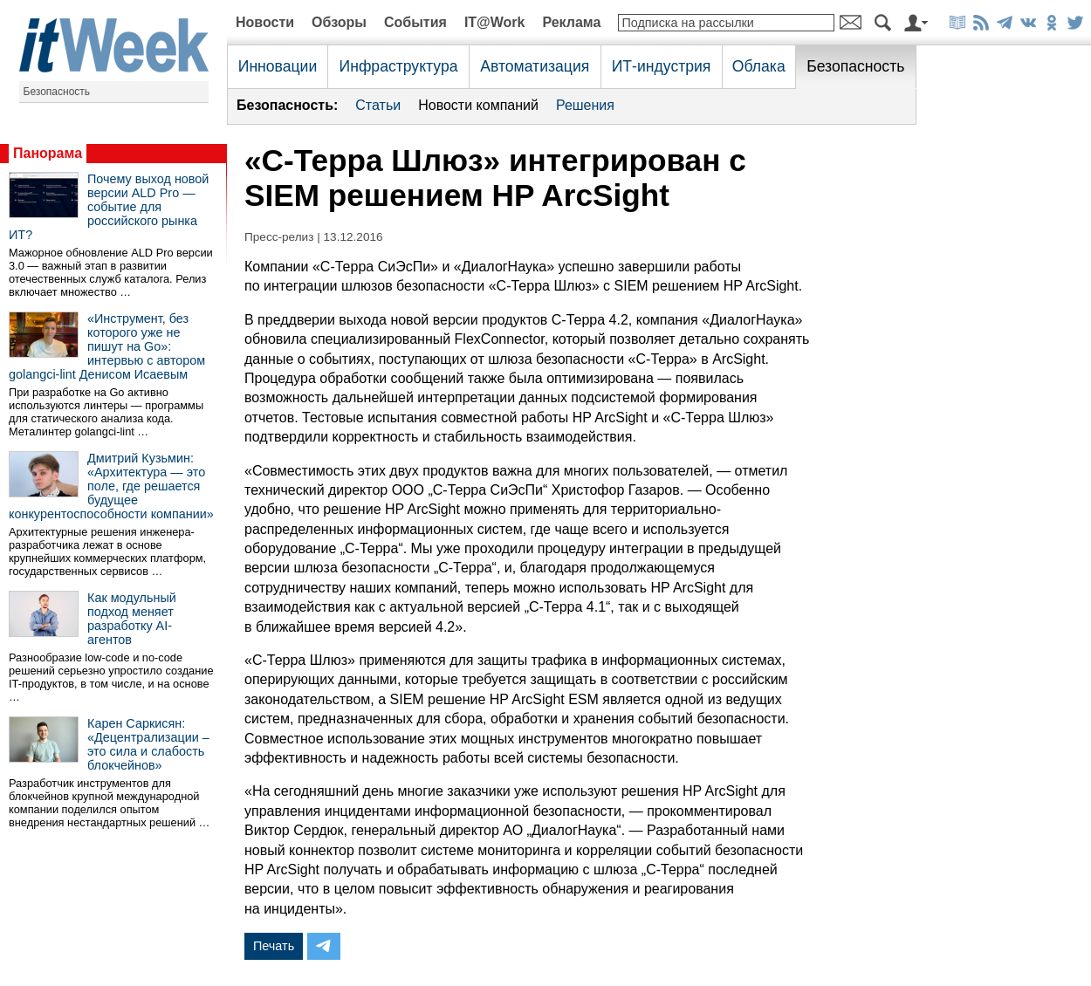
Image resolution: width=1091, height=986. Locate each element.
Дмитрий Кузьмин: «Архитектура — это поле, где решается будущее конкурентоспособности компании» (111, 486)
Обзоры (339, 22)
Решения (585, 105)
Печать (273, 946)
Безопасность (57, 92)
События (415, 22)
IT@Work (494, 22)
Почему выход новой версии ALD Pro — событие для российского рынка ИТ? (109, 207)
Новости (265, 22)
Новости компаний (478, 105)
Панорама (47, 153)
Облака (759, 66)
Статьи (378, 105)
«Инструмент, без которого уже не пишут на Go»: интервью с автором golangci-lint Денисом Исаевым (107, 346)
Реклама (571, 22)
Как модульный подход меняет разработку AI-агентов (131, 619)
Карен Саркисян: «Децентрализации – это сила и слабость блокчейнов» (148, 744)
